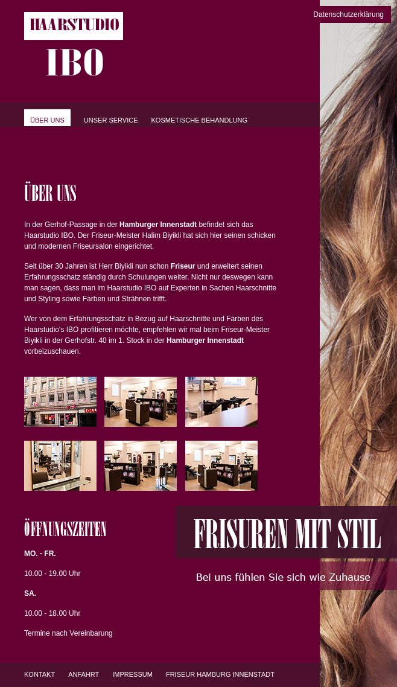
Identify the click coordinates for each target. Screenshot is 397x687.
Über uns (47, 120)
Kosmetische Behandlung (199, 120)
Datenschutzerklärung (348, 14)
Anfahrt (83, 674)
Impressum (132, 674)
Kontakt (39, 674)
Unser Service (111, 120)
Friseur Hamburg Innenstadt (220, 674)
